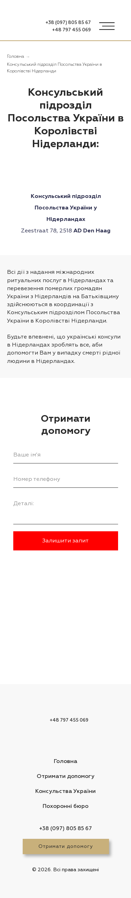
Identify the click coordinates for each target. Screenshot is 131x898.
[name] (65, 454)
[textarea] (65, 509)
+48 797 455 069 (71, 30)
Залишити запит (65, 540)
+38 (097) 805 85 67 (68, 23)
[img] (24, 27)
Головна (15, 57)
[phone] (65, 479)
